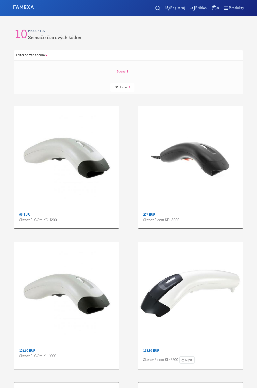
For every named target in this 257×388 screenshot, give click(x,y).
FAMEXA (23, 7)
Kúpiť (162, 140)
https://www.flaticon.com (26, 327)
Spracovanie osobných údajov (161, 285)
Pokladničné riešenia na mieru (161, 298)
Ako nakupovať (150, 265)
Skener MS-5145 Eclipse (34, 202)
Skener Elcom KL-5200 (173, 132)
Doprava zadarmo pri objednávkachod (53, 239)
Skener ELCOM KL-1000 (127, 132)
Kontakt (145, 305)
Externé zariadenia (31, 55)
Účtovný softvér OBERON (159, 292)
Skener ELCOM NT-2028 (221, 132)
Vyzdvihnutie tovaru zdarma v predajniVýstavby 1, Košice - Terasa (202, 239)
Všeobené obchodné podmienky (162, 278)
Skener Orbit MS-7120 (126, 202)
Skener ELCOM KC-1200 (35, 132)
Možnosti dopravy (152, 272)
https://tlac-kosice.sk (23, 313)
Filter (214, 66)
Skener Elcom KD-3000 (81, 132)
